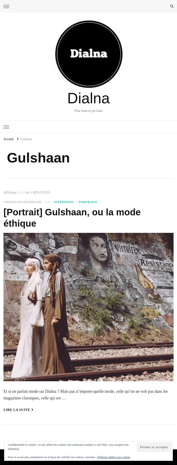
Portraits (88, 202)
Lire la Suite (18, 410)
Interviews (64, 202)
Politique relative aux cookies (113, 457)
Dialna (88, 98)
